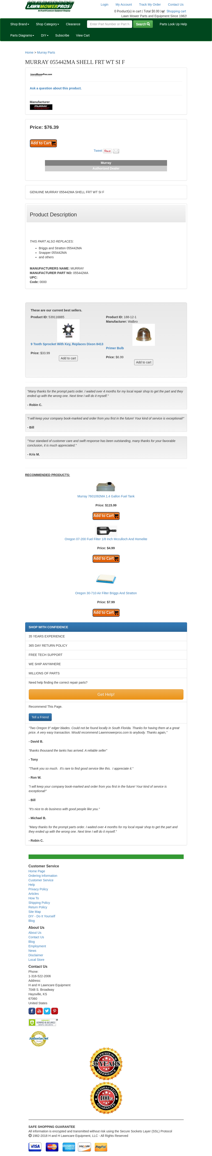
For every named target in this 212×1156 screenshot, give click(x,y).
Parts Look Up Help (173, 24)
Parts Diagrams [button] (22, 35)
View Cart (82, 35)
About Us (35, 932)
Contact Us (175, 4)
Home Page (37, 871)
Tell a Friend (40, 717)
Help (32, 884)
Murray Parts (46, 52)
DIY (44, 35)
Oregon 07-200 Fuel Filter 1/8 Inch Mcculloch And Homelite (106, 539)
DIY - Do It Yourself (42, 916)
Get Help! (105, 694)
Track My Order (150, 4)
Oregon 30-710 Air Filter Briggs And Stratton (106, 593)
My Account (124, 4)
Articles (34, 893)
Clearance (73, 24)
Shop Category (47, 24)
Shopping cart (176, 11)
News (32, 950)
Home (29, 52)
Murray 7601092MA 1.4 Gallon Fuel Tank (105, 496)
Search (143, 24)
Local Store (37, 959)
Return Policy (38, 907)
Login (104, 4)
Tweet (98, 150)
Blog (32, 921)
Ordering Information (43, 875)
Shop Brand (19, 24)
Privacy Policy (38, 889)
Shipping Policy (39, 902)
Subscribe (62, 35)
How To (34, 898)
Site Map (35, 911)
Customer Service (41, 880)
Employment (37, 946)
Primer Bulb (115, 348)
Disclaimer (36, 955)
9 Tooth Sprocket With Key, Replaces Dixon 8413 (67, 344)
